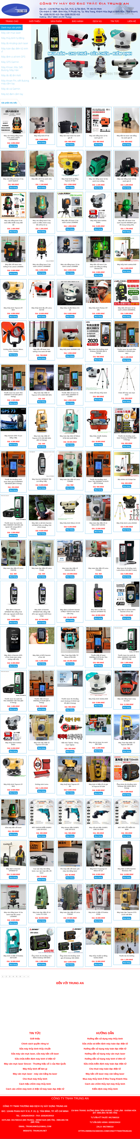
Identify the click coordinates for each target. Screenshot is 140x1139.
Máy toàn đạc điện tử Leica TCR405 (98, 569)
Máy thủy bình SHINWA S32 (70, 349)
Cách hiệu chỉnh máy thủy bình (35, 1084)
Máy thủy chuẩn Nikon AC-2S (70, 309)
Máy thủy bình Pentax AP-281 (98, 309)
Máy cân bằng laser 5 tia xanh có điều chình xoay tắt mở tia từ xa (42, 223)
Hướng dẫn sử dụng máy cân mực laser (105, 1054)
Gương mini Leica (41, 784)
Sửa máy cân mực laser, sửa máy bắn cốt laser (35, 1054)
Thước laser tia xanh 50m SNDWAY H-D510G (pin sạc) (126, 351)
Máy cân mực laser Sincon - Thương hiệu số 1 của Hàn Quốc (35, 1064)
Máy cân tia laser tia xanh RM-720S (98, 743)
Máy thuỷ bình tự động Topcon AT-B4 (70, 180)
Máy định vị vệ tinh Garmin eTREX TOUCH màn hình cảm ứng (70, 612)
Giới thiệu (35, 1039)
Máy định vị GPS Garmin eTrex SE (42, 656)
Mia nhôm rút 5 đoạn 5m (127, 479)
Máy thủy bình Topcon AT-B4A (13, 309)
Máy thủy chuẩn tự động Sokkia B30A (98, 957)
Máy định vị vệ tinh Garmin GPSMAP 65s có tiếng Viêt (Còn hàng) (41, 525)
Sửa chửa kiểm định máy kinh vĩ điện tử (35, 1059)
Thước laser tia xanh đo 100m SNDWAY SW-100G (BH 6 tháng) (127, 657)
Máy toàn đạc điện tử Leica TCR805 (70, 480)
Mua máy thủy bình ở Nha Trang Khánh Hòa (105, 1079)
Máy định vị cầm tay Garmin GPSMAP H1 (98, 610)
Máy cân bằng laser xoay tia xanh (127, 700)
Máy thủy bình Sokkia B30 (98, 699)
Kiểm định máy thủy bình (105, 1089)
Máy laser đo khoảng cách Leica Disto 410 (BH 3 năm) (127, 569)
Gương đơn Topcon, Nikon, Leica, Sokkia (13, 350)
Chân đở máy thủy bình (98, 393)
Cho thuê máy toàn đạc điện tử (105, 1069)
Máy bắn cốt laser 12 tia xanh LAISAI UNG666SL (126, 309)
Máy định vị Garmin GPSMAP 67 (13, 870)
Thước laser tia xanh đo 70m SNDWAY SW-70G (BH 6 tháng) (13, 700)
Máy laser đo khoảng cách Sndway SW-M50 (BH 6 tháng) (98, 351)
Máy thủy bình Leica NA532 (127, 523)
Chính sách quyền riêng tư (35, 1044)
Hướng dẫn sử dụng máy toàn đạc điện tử (105, 1049)
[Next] (24, 976)
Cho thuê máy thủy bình (35, 1079)
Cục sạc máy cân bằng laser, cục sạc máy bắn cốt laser (41, 871)
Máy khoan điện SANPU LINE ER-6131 (70, 828)
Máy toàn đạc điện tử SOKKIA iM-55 (70, 569)
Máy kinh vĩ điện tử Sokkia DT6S (98, 913)
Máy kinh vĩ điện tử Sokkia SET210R (13, 957)
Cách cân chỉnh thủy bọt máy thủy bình (105, 1084)
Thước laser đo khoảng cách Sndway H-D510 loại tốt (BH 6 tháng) (70, 701)
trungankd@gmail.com (38, 1126)
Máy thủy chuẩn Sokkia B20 (98, 437)
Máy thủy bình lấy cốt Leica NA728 (42, 309)
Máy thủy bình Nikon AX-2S (70, 523)
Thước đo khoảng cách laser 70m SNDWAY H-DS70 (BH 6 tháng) (98, 481)
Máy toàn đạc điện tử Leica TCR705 (13, 569)
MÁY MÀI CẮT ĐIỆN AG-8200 (126, 828)
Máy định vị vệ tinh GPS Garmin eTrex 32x (126, 610)
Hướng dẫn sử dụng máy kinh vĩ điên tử (105, 1059)
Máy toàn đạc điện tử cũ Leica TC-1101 (41, 913)
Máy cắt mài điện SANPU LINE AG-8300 (98, 828)
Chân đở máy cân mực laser (126, 394)
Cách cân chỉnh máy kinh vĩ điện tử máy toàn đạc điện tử (35, 1089)
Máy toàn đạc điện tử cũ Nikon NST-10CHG (98, 524)
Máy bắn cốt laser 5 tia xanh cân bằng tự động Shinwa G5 (98, 266)
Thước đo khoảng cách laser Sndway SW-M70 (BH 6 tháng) (127, 438)
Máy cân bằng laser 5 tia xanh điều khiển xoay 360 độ (13, 223)
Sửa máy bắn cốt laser (13, 827)
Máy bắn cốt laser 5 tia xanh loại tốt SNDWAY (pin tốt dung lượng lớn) (126, 223)
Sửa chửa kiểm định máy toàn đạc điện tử (105, 1064)
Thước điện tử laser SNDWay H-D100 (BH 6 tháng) (41, 700)
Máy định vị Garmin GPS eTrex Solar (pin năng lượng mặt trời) (13, 657)
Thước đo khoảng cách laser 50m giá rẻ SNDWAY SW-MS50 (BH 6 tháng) (13, 481)
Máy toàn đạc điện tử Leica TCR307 (70, 913)
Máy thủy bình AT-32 (41, 136)
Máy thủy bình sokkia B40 (126, 264)
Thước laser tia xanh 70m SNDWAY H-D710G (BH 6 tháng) (13, 394)
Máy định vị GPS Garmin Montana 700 (127, 870)
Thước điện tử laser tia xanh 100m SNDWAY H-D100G (70, 394)
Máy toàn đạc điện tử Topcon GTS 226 (41, 743)
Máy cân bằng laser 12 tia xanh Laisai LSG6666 (70, 265)
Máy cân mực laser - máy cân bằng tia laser (35, 1074)
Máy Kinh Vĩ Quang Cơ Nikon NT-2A (98, 870)
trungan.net (40, 1131)
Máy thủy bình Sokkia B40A (98, 221)
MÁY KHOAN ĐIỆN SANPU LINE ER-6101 (41, 828)
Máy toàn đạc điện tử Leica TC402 (42, 569)
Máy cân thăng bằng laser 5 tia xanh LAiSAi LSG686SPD (13, 137)
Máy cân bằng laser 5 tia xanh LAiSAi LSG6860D (41, 265)
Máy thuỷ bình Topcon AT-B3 (70, 785)
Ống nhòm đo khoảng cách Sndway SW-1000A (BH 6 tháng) (127, 786)
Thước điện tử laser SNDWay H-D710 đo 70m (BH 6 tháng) (98, 657)
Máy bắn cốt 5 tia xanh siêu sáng (42, 180)
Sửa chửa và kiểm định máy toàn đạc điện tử (105, 1044)
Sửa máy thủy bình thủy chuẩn (35, 1049)
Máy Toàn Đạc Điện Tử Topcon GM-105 (126, 743)
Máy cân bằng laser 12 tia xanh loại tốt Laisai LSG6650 (13, 914)
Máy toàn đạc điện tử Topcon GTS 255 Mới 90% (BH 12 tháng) (41, 438)
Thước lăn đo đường (126, 956)
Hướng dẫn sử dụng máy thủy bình (105, 1039)
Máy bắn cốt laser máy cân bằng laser (105, 1074)
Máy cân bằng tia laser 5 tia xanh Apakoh (13, 180)
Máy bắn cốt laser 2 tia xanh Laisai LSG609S (70, 221)
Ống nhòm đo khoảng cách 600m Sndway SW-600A (42, 957)
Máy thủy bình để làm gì (35, 1069)
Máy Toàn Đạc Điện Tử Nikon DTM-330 (70, 656)
